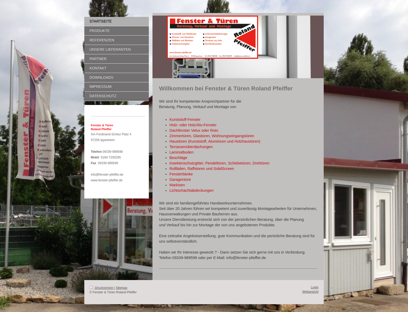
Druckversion (102, 288)
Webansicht (310, 292)
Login (314, 287)
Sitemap (121, 288)
